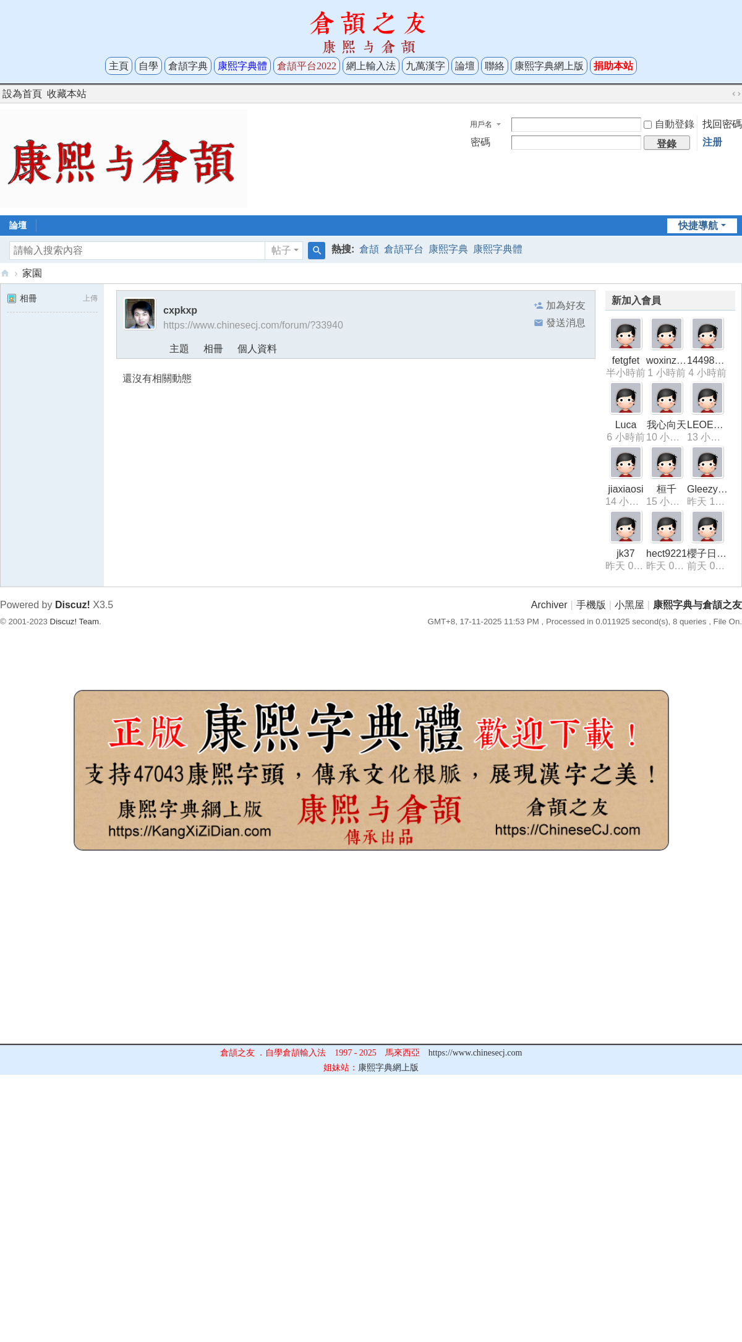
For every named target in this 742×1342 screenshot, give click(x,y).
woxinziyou (670, 360)
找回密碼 (722, 124)
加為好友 (566, 305)
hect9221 (666, 553)
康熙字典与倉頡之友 (5, 273)
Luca (626, 424)
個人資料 (257, 348)
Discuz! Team (74, 621)
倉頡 (369, 249)
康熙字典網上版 (549, 66)
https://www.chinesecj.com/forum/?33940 (253, 325)
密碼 (480, 142)
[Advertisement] (371, 956)
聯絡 (495, 66)
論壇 (465, 66)
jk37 (625, 553)
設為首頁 (22, 93)
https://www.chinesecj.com (475, 1052)
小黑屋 (629, 605)
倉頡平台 (404, 249)
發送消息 (566, 322)
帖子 (281, 250)
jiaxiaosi (626, 489)
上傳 (90, 298)
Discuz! (72, 605)
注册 (712, 142)
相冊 (22, 298)
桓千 (666, 489)
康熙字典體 (497, 249)
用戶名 (481, 124)
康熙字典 (448, 249)
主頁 (119, 66)
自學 (148, 66)
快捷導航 (698, 225)
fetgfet (625, 360)
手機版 (591, 605)
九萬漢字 (425, 66)
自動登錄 (669, 124)
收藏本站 (67, 93)
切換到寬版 (736, 94)
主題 (179, 348)
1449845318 (714, 360)
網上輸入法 (371, 66)
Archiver (549, 605)
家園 (32, 273)
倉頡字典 (188, 66)
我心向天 (666, 424)
